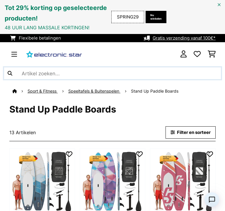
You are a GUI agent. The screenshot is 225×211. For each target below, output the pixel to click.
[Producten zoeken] (112, 73)
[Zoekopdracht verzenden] (10, 73)
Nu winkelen (156, 16)
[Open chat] (211, 199)
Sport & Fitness (43, 91)
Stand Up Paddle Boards (155, 91)
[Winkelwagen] (212, 54)
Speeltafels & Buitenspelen (94, 91)
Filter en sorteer (191, 132)
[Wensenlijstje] (197, 54)
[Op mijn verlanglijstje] (69, 154)
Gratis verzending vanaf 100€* (184, 38)
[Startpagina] (20, 91)
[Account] (183, 54)
